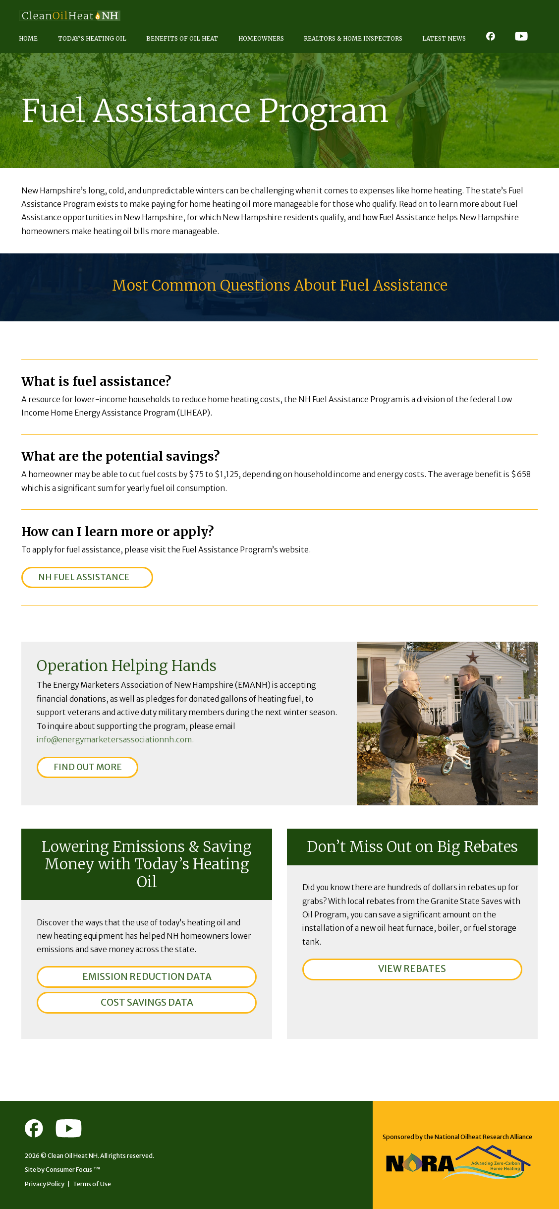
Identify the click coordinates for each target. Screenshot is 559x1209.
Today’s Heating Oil (92, 38)
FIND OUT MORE (88, 767)
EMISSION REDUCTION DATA (147, 976)
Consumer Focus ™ (73, 1169)
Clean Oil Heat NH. (73, 1155)
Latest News (444, 38)
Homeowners (261, 38)
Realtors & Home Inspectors (353, 38)
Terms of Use (92, 1184)
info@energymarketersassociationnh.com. (115, 739)
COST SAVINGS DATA (147, 1002)
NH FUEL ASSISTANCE (83, 577)
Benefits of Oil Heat (182, 38)
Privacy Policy (44, 1184)
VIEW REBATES (412, 968)
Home (28, 38)
